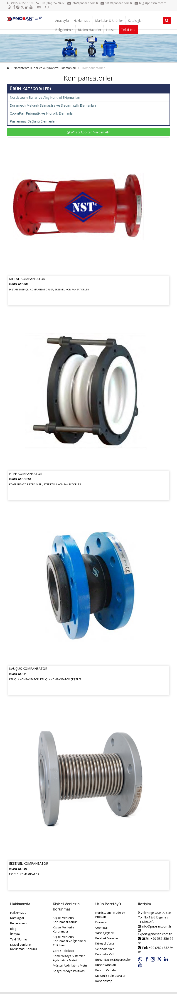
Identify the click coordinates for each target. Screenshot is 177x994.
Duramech (102, 922)
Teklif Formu (18, 939)
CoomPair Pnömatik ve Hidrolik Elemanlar (42, 113)
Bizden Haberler (89, 29)
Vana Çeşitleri (104, 933)
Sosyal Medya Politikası (69, 971)
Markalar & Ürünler (109, 20)
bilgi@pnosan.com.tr (150, 3)
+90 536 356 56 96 (20, 3)
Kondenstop (103, 981)
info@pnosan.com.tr (82, 3)
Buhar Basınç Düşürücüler (113, 959)
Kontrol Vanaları (106, 970)
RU (47, 7)
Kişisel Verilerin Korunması (63, 929)
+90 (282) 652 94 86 (50, 3)
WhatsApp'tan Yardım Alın (88, 132)
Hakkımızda (82, 20)
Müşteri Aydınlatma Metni (70, 965)
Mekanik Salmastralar (110, 976)
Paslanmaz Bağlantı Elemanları (33, 121)
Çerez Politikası (63, 951)
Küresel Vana (104, 943)
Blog (13, 929)
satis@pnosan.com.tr (116, 3)
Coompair (102, 927)
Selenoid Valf (104, 949)
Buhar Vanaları (105, 965)
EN (39, 7)
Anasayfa (62, 20)
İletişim (111, 29)
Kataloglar (135, 20)
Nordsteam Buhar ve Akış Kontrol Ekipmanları (45, 68)
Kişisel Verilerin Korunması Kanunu (23, 946)
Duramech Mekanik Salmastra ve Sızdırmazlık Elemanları (53, 105)
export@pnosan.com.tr (155, 934)
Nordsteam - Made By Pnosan (110, 915)
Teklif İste (128, 29)
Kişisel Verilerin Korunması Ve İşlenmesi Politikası (69, 941)
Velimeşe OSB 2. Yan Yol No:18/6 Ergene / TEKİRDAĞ (154, 917)
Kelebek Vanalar (106, 938)
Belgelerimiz (64, 29)
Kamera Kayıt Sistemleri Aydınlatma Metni (69, 958)
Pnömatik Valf (104, 954)
